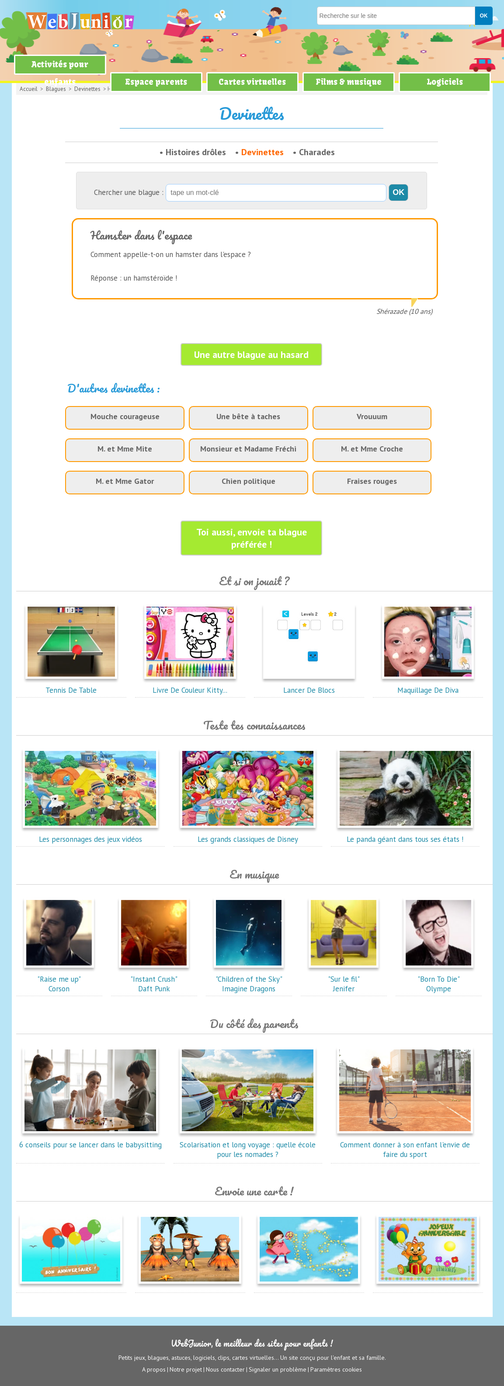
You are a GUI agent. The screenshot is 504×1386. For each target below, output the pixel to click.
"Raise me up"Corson (59, 979)
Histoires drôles (196, 152)
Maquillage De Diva (428, 685)
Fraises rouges (372, 481)
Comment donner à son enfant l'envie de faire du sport (405, 1144)
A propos (154, 1369)
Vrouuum (372, 416)
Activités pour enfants (59, 73)
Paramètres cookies (336, 1369)
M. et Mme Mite (124, 449)
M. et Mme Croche (372, 449)
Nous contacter (225, 1369)
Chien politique (248, 481)
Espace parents (156, 82)
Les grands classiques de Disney (248, 834)
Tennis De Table (71, 685)
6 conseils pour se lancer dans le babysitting (90, 1140)
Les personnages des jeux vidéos (90, 834)
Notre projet (186, 1369)
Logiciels (445, 82)
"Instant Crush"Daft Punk (154, 979)
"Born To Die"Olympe (438, 979)
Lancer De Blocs (309, 685)
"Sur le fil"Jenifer (344, 979)
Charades (317, 152)
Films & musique (349, 82)
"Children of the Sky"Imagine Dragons (249, 979)
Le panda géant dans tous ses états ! (405, 834)
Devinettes (262, 152)
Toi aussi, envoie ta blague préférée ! (251, 538)
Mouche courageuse (125, 416)
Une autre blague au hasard (251, 354)
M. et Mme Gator (125, 481)
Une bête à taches (248, 416)
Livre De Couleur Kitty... (190, 685)
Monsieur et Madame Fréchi (248, 449)
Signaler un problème (277, 1369)
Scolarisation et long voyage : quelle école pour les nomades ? (248, 1144)
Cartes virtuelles (252, 82)
